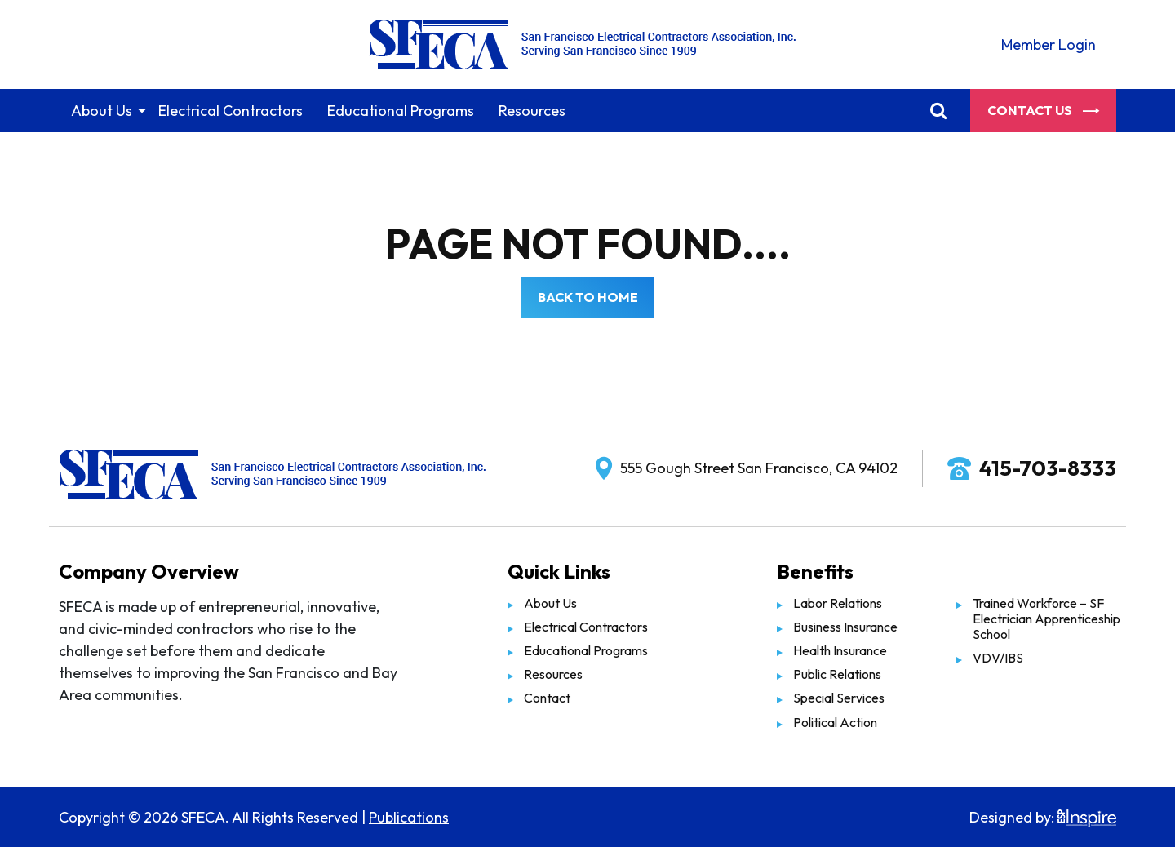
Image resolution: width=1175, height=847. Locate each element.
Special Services (839, 698)
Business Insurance (845, 627)
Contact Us (1043, 110)
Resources (532, 110)
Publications (409, 817)
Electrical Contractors (230, 110)
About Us (101, 110)
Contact (547, 698)
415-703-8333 (1047, 468)
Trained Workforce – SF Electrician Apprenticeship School (1046, 618)
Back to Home (588, 297)
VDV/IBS (998, 658)
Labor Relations (837, 603)
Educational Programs (400, 110)
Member (1048, 44)
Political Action (835, 722)
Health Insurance (840, 650)
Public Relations (837, 674)
